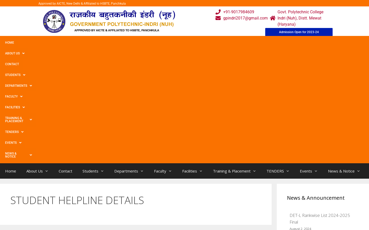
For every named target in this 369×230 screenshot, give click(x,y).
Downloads (126, 205)
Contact (56, 42)
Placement (165, 216)
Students (80, 42)
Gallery (122, 195)
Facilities (168, 42)
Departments (111, 42)
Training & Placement (206, 42)
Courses (163, 195)
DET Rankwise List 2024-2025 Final (323, 126)
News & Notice (298, 42)
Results (162, 205)
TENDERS (243, 42)
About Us (31, 42)
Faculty (141, 42)
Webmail (164, 185)
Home (9, 42)
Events (268, 42)
